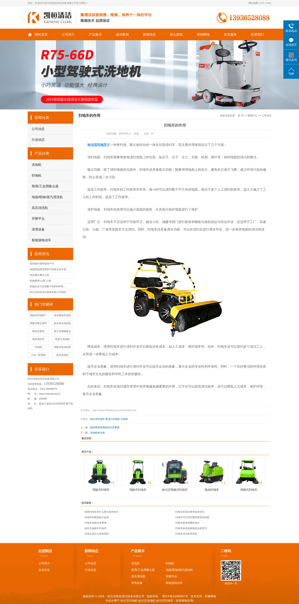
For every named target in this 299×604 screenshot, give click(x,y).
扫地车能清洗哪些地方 (187, 522)
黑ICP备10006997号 (174, 596)
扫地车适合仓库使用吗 (96, 533)
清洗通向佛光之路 (39, 275)
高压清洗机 (40, 208)
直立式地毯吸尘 (62, 331)
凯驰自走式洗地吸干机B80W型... (47, 286)
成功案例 (122, 34)
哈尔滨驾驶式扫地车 (175, 489)
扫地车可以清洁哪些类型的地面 (192, 517)
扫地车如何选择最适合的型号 (191, 528)
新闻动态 (149, 34)
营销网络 (203, 34)
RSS (262, 3)
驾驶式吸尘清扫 (38, 323)
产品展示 (95, 34)
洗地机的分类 (97, 432)
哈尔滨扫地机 (129, 600)
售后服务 (230, 34)
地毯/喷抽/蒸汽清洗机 (47, 197)
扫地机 (36, 175)
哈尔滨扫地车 (97, 419)
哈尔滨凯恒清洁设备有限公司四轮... (49, 292)
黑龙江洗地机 (62, 339)
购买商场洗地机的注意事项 (104, 427)
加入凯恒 (176, 34)
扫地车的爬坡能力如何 (96, 517)
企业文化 (44, 569)
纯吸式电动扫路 (62, 347)
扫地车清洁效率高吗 (186, 533)
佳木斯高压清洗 (62, 315)
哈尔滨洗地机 (146, 600)
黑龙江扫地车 (112, 419)
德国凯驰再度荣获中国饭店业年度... (49, 269)
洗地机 (36, 164)
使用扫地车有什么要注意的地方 (101, 511)
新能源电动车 (41, 240)
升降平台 (38, 218)
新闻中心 (252, 115)
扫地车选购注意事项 (95, 522)
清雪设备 (38, 229)
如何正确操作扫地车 (95, 528)
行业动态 (38, 139)
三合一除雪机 (38, 355)
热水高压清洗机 (62, 323)
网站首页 (41, 34)
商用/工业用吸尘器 (45, 186)
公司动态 (38, 129)
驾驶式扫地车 (100, 489)
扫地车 (124, 419)
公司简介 (68, 34)
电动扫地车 (212, 489)
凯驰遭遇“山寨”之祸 (40, 280)
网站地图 (253, 3)
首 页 (240, 115)
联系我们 (257, 34)
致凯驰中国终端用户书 (42, 263)
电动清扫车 (38, 339)
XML (268, 3)
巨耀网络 (210, 596)
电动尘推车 (38, 331)
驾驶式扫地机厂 (38, 315)
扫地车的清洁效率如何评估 (190, 511)
